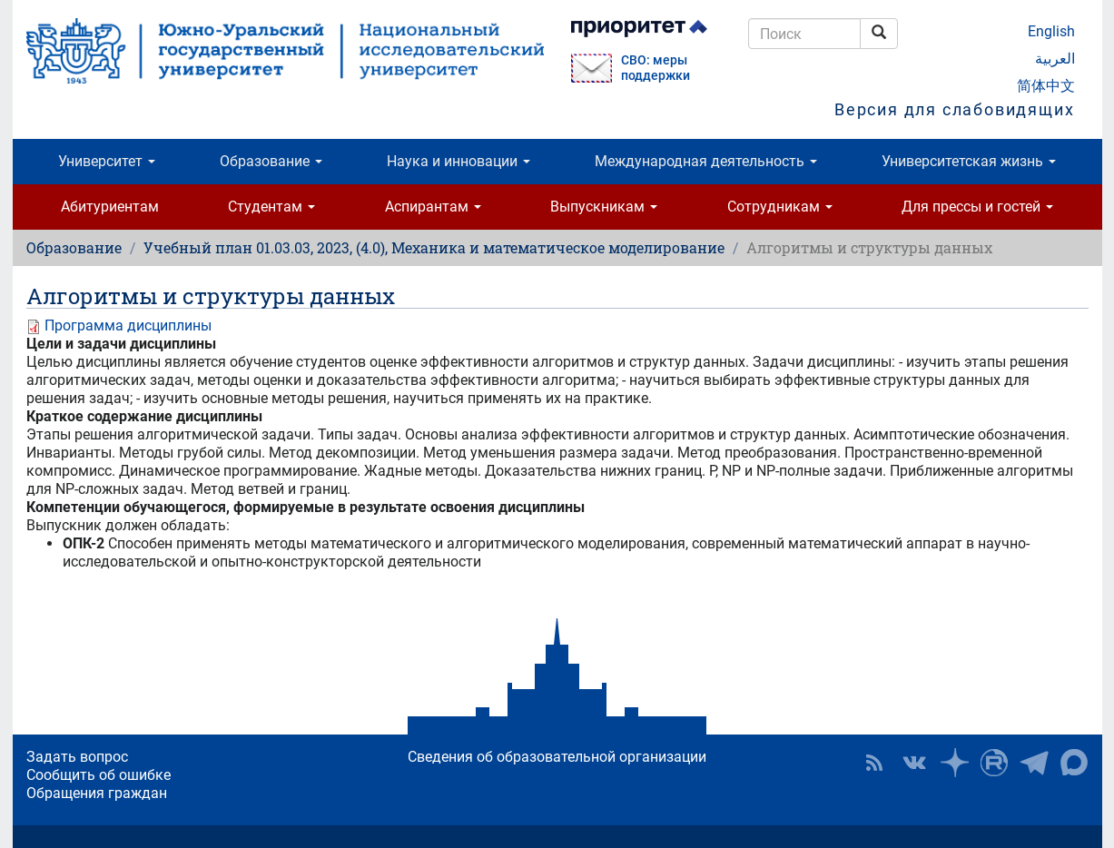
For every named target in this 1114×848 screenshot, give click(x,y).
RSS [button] (874, 762)
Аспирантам (433, 206)
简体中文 (1046, 85)
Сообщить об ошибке (98, 775)
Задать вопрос (77, 756)
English (1051, 31)
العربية (1055, 58)
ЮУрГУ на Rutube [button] (994, 762)
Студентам (271, 206)
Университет (106, 161)
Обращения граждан (96, 793)
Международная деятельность (706, 161)
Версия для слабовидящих (954, 109)
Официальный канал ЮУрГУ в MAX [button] (1074, 762)
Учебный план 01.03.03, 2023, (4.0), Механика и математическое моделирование (434, 247)
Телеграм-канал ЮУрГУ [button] (1034, 762)
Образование (271, 161)
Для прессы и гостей (977, 206)
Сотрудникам (780, 206)
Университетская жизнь (969, 161)
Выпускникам (603, 206)
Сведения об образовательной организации (557, 756)
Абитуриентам (110, 206)
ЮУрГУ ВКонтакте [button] (914, 762)
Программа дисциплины (128, 325)
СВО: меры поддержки (655, 68)
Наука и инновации (458, 161)
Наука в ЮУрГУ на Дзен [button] (954, 762)
